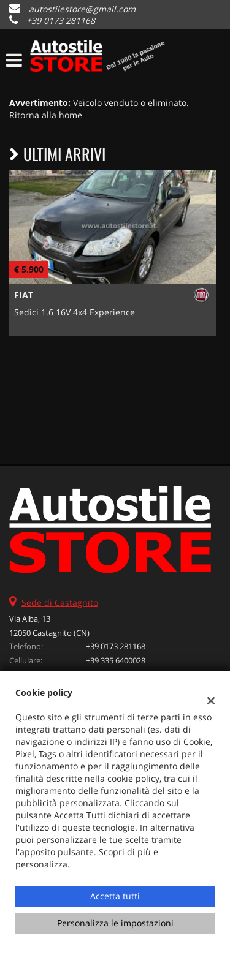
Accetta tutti (115, 896)
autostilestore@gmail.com (82, 9)
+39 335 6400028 (115, 660)
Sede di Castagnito (59, 602)
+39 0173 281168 (60, 20)
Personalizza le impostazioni (115, 923)
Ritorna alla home (45, 115)
